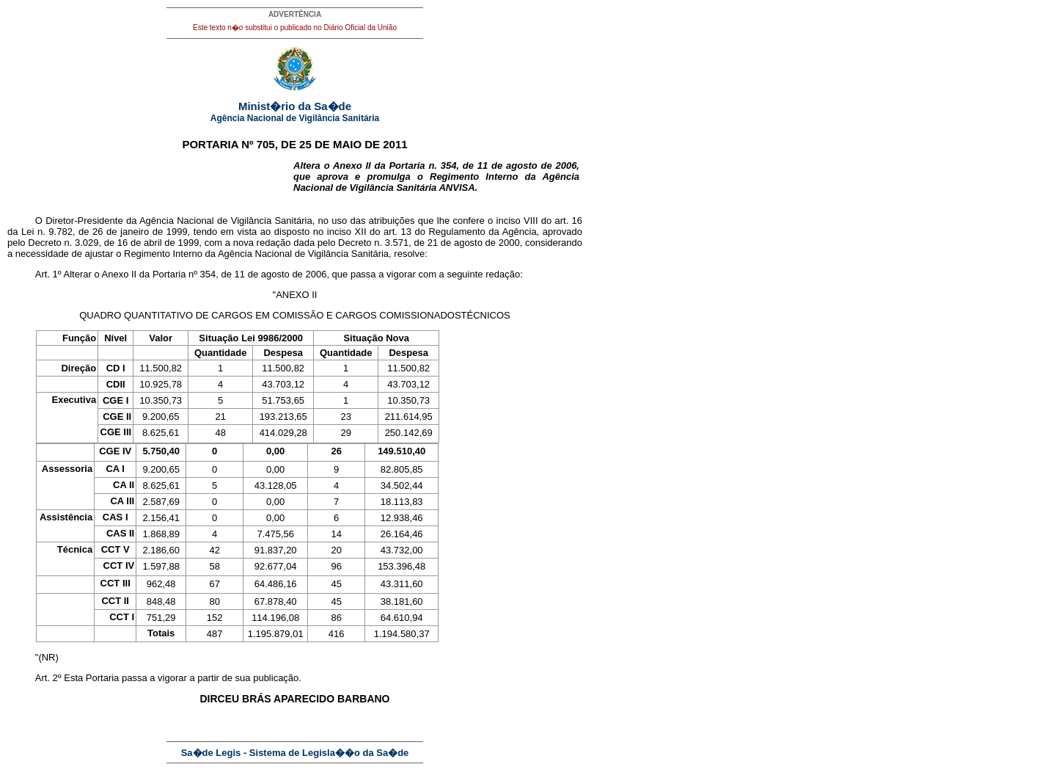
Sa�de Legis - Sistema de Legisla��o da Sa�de (295, 752)
